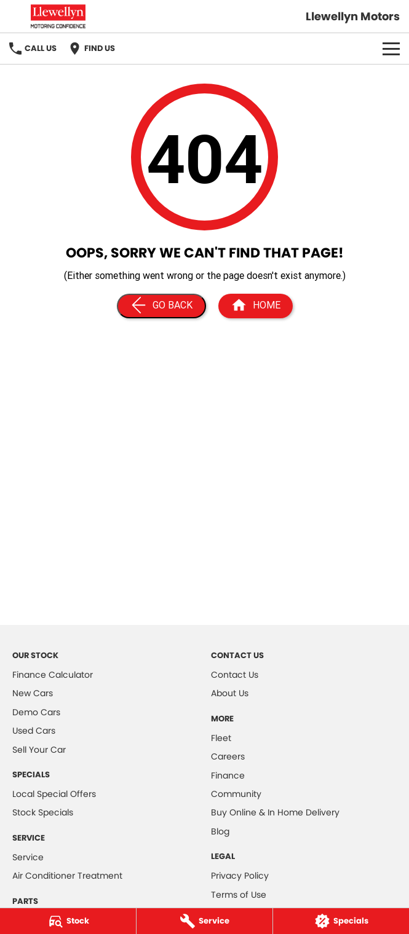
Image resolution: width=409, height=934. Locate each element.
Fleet (221, 738)
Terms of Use (238, 895)
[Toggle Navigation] (391, 48)
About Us (229, 693)
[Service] (204, 921)
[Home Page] (255, 306)
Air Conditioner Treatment (67, 875)
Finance (228, 775)
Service (28, 857)
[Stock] (68, 921)
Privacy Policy (240, 875)
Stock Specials (42, 812)
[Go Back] (161, 306)
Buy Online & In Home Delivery (275, 812)
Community (236, 794)
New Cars (32, 693)
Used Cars (33, 730)
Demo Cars (36, 712)
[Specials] (341, 921)
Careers (228, 756)
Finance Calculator (52, 675)
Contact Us (234, 675)
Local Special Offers (54, 794)
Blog (220, 831)
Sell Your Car (39, 750)
